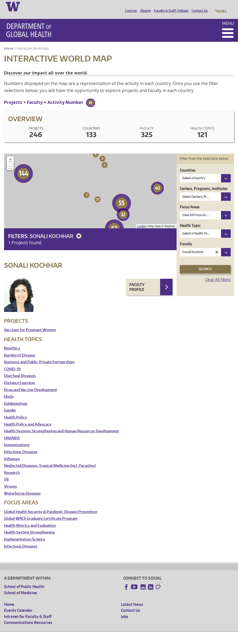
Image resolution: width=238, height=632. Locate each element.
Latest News (132, 596)
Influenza (12, 451)
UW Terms (97, 628)
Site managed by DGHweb (129, 628)
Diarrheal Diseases (20, 368)
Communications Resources (28, 615)
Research (12, 465)
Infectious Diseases (20, 444)
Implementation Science (24, 532)
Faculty (186, 236)
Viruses (10, 479)
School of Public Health (24, 579)
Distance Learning (19, 375)
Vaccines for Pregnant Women (30, 322)
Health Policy (15, 410)
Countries (187, 162)
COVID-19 (12, 361)
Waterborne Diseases (22, 486)
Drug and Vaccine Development (30, 382)
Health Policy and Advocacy (27, 417)
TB (6, 472)
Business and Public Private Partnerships (39, 354)
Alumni (144, 6)
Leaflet (141, 218)
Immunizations (17, 437)
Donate (220, 6)
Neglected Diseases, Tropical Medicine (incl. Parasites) (50, 458)
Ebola (8, 389)
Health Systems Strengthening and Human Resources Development (61, 424)
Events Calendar (18, 602)
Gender (10, 403)
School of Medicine (20, 585)
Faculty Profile (136, 279)
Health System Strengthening (29, 525)
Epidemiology (15, 396)
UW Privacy (75, 628)
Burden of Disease (19, 348)
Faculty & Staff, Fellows (170, 6)
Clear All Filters (218, 271)
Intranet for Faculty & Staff (27, 609)
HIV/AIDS (12, 431)
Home (8, 41)
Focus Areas (189, 199)
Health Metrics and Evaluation (30, 518)
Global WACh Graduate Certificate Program (40, 511)
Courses (130, 6)
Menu (228, 15)
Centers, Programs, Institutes (203, 181)
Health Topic (190, 218)
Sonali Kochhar (56, 228)
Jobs (124, 609)
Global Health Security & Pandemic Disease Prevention (50, 504)
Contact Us (198, 6)
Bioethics (12, 341)
